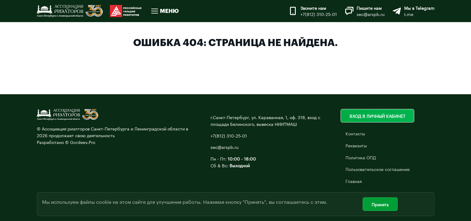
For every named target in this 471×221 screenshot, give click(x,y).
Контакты (355, 133)
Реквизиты (356, 145)
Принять (380, 204)
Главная (354, 180)
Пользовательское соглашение (378, 168)
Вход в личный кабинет (377, 115)
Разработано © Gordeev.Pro (66, 141)
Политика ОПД (361, 157)
